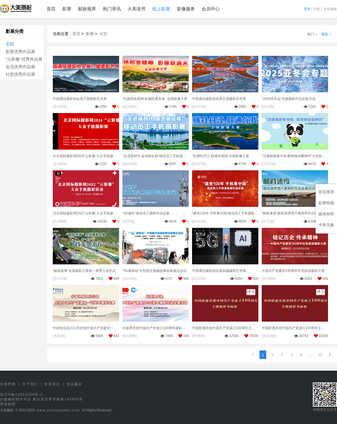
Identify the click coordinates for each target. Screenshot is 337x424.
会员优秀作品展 (20, 66)
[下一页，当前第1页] (330, 354)
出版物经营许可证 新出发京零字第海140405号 (41, 399)
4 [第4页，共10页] (291, 354)
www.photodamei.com (58, 410)
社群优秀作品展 (20, 74)
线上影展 (161, 8)
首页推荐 (326, 192)
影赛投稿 (326, 203)
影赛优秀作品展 (20, 51)
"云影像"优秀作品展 (24, 59)
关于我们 (30, 384)
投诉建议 (74, 384)
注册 (316, 9)
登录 (307, 9)
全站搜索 (330, 9)
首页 (51, 8)
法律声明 (8, 384)
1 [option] (263, 354)
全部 (10, 44)
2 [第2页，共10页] (272, 354)
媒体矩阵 (326, 214)
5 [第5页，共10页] (301, 354)
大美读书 (136, 8)
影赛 (66, 8)
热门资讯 (112, 8)
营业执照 (8, 404)
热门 (312, 34)
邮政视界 (87, 8)
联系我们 (52, 384)
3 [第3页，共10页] (282, 354)
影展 (90, 33)
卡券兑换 (326, 225)
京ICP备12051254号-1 (21, 395)
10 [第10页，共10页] (320, 354)
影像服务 (186, 8)
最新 (326, 34)
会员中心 (211, 8)
